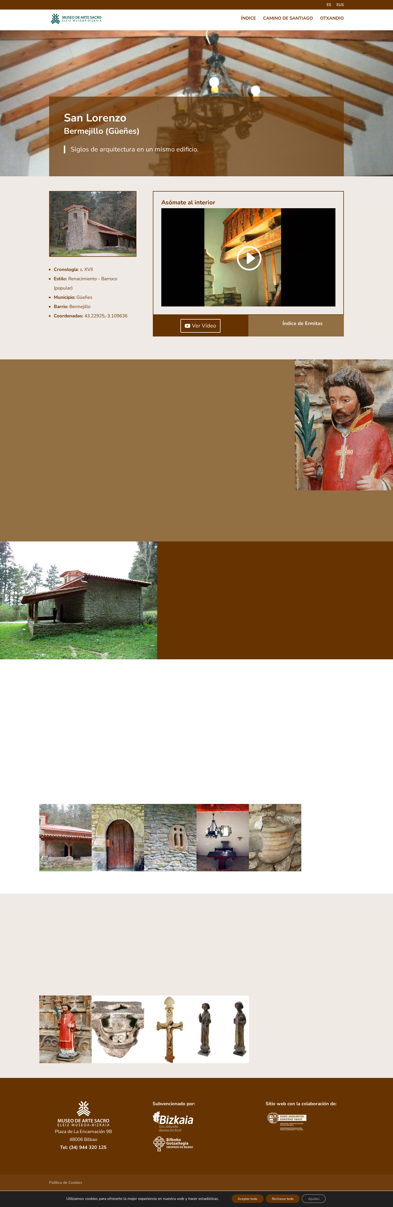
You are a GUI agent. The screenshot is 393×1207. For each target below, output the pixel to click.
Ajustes (320, 1198)
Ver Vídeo (204, 325)
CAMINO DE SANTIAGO (288, 19)
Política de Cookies (65, 1182)
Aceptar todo (242, 1198)
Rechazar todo (283, 1198)
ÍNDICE (248, 19)
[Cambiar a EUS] (340, 6)
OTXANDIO (332, 19)
